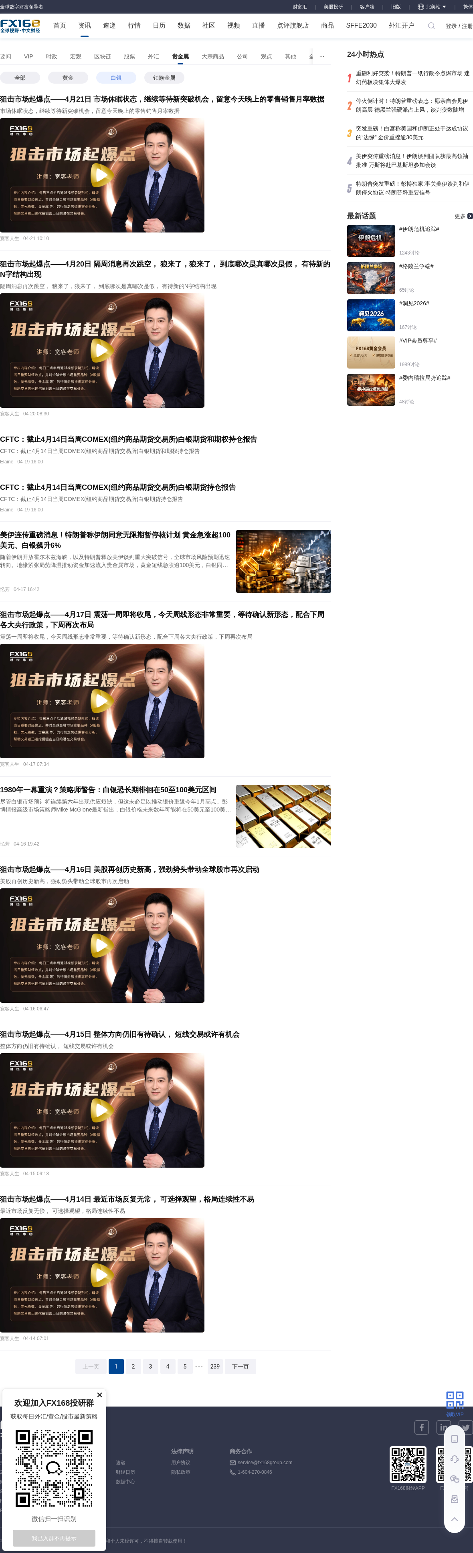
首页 (59, 25)
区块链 (102, 56)
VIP (28, 56)
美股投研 (333, 7)
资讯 (84, 29)
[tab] (5, 56)
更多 (460, 216)
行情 (134, 25)
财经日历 (125, 1472)
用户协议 (180, 1462)
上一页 (91, 1366)
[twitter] (466, 1427)
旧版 (396, 7)
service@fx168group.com (265, 1462)
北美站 (432, 7)
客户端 (367, 7)
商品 (327, 25)
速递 (109, 25)
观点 (266, 56)
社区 (208, 25)
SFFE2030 (361, 25)
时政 (51, 56)
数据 (184, 25)
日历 (159, 25)
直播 (258, 25)
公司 (242, 56)
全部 (20, 77)
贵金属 (180, 58)
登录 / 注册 (459, 26)
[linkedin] (444, 1427)
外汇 (153, 56)
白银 (116, 77)
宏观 (75, 56)
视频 (233, 25)
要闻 (5, 56)
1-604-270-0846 (255, 1472)
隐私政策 (180, 1472)
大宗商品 (213, 56)
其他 (290, 56)
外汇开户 (401, 25)
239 (215, 1366)
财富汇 (300, 7)
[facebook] (421, 1427)
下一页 (240, 1366)
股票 (129, 56)
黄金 (68, 77)
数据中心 (125, 1482)
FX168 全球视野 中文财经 (20, 26)
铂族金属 (164, 77)
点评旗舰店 (293, 25)
